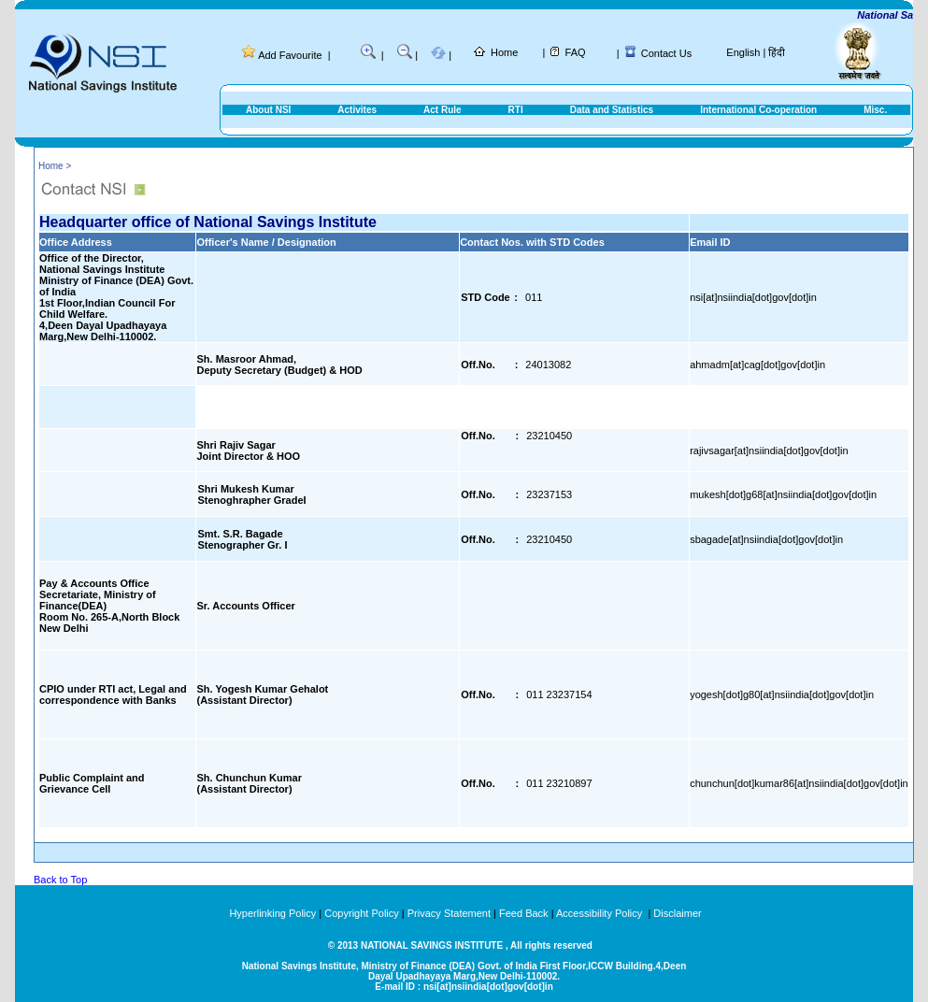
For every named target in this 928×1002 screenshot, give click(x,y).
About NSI (268, 110)
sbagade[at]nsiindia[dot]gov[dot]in (766, 539)
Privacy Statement (449, 913)
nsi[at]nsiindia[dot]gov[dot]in (753, 297)
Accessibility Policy (600, 913)
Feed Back (524, 913)
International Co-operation (758, 110)
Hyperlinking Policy (272, 913)
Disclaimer (677, 913)
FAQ (575, 52)
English (743, 52)
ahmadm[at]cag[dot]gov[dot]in (757, 364)
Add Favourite (289, 55)
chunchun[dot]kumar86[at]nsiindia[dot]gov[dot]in (799, 783)
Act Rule (442, 110)
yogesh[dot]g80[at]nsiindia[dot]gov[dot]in (782, 694)
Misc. (875, 110)
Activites (357, 110)
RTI (515, 110)
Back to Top (60, 879)
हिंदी (776, 52)
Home (504, 52)
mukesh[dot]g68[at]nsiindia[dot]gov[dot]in (783, 494)
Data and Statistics (611, 110)
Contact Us (666, 53)
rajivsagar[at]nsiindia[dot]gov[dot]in (769, 450)
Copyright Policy (361, 913)
